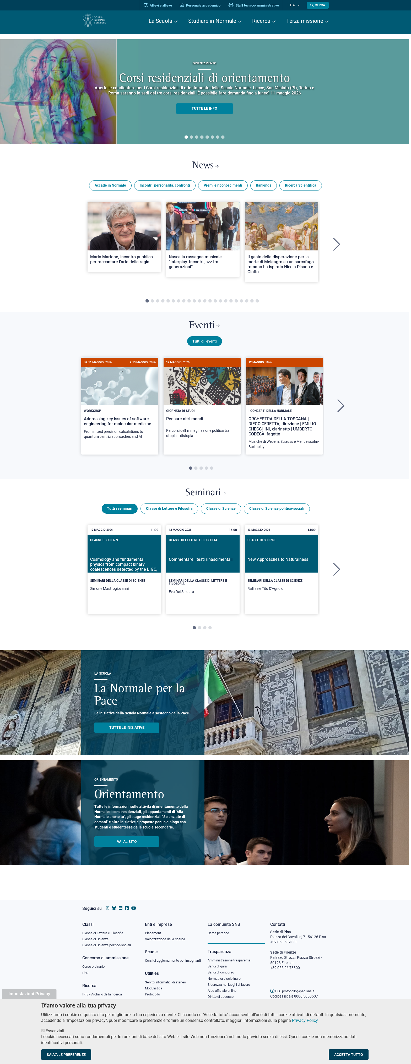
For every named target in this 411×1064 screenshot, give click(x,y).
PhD (85, 969)
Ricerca (261, 21)
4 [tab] (201, 137)
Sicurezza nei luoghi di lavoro (231, 981)
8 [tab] (222, 137)
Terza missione (304, 21)
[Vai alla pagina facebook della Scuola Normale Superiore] (127, 903)
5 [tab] (207, 137)
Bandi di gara (218, 962)
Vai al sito (127, 849)
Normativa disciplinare (226, 975)
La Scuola (160, 21)
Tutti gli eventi (204, 346)
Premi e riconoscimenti (223, 188)
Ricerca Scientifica (300, 188)
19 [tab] (241, 303)
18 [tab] (236, 303)
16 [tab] (225, 303)
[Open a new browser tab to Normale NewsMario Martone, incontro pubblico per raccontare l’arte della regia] (124, 239)
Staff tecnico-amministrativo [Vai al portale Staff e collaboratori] (260, 5)
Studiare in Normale (212, 21)
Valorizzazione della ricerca (167, 934)
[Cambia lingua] (299, 5)
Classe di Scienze (221, 516)
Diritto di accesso (221, 994)
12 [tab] (204, 303)
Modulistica (154, 990)
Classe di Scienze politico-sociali (276, 516)
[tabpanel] (204, 91)
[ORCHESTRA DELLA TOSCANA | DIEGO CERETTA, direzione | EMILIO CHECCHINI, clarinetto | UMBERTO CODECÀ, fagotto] (284, 411)
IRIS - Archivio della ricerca (103, 991)
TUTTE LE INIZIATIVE (126, 735)
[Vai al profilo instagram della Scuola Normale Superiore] (107, 903)
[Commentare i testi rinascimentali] (203, 577)
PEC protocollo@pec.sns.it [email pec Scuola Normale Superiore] (294, 986)
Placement (153, 928)
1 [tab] (186, 137)
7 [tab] (217, 137)
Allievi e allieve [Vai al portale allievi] (164, 5)
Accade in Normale (110, 188)
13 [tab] (210, 303)
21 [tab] (252, 303)
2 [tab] (191, 137)
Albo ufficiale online (223, 988)
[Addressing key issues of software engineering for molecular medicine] (119, 406)
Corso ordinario (94, 963)
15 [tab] (220, 303)
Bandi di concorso (222, 968)
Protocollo (153, 996)
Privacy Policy (305, 1020)
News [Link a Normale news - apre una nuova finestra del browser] (205, 167)
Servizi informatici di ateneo (167, 983)
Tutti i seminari (119, 516)
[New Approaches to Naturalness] (281, 576)
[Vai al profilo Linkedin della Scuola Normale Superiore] (120, 903)
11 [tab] (199, 303)
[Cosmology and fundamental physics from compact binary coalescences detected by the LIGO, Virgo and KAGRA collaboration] (124, 576)
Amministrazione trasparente (231, 956)
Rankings (263, 188)
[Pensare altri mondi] (202, 406)
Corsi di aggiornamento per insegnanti (167, 959)
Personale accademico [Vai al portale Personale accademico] (206, 5)
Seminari (205, 499)
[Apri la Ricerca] (318, 5)
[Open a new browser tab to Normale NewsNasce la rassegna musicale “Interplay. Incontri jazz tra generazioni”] (203, 241)
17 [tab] (231, 303)
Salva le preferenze (66, 1054)
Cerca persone (219, 928)
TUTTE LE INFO (204, 108)
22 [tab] (257, 303)
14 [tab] (215, 303)
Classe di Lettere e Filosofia (169, 516)
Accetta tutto (348, 1054)
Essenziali (55, 1030)
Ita (295, 5)
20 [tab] (246, 303)
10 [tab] (194, 303)
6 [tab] (212, 137)
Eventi (204, 329)
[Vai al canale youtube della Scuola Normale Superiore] (133, 903)
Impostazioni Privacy (29, 994)
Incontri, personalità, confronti (165, 188)
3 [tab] (196, 137)
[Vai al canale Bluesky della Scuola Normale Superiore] (114, 903)
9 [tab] (189, 303)
